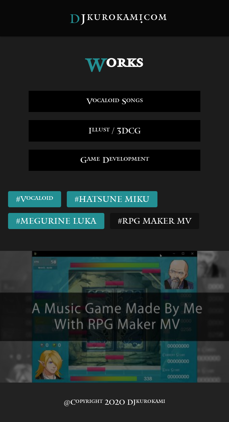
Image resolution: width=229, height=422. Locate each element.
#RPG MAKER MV (154, 220)
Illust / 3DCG (114, 130)
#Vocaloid (34, 199)
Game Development (114, 160)
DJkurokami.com (118, 18)
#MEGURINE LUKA (56, 220)
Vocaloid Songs (114, 101)
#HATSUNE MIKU (112, 199)
